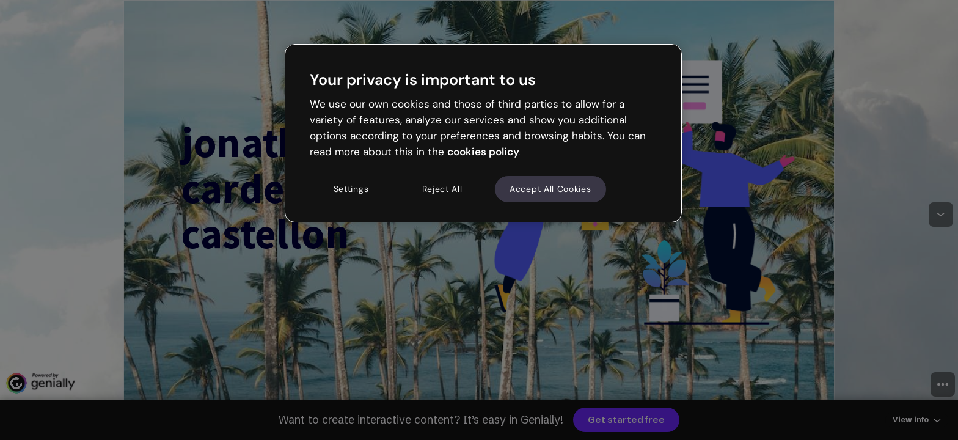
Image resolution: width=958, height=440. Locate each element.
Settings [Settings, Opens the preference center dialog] (351, 188)
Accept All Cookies (550, 188)
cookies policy (483, 151)
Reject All (442, 188)
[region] (483, 133)
